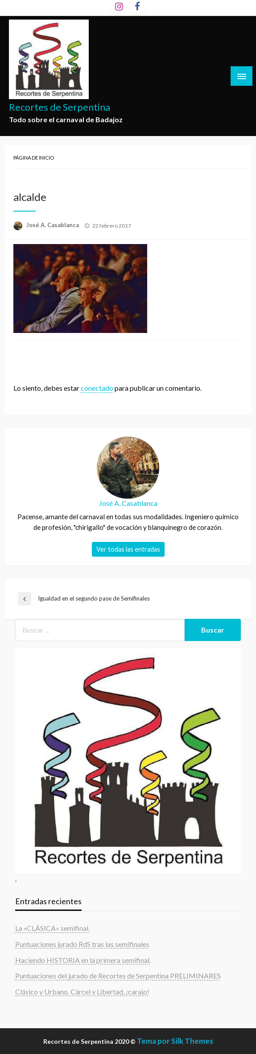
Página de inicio (33, 157)
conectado (97, 388)
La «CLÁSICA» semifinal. (52, 928)
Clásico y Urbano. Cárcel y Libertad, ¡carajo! (82, 991)
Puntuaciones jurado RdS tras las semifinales (82, 944)
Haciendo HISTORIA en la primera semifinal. (83, 960)
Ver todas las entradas (128, 549)
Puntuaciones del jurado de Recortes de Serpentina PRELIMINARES (118, 975)
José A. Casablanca (53, 224)
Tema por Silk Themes (175, 1041)
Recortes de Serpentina (59, 107)
